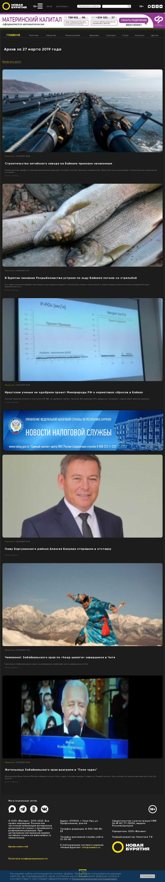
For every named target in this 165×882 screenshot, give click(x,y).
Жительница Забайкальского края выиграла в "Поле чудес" (51, 769)
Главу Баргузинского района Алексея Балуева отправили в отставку (58, 549)
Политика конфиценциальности (28, 858)
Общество (51, 35)
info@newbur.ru (91, 847)
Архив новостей (18, 846)
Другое (155, 35)
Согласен (147, 876)
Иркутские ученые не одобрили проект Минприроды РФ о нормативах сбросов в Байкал (74, 392)
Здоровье (94, 35)
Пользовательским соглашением (94, 878)
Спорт (125, 35)
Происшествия (72, 35)
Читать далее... (12, 175)
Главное (13, 35)
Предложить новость (89, 6)
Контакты (139, 35)
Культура (111, 35)
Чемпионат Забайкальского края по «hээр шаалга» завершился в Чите (60, 657)
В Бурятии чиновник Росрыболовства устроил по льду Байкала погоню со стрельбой (71, 278)
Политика (34, 35)
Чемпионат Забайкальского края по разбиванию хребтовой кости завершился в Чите (46, 664)
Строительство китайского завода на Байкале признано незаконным (58, 163)
